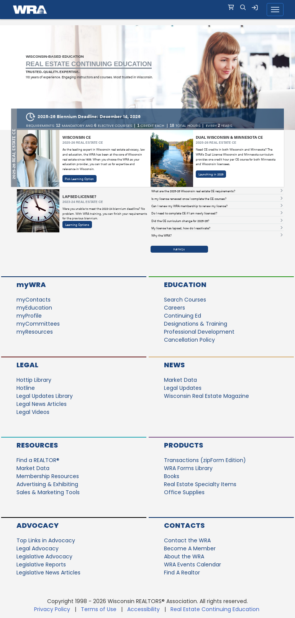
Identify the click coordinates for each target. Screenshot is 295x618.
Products (183, 445)
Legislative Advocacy (44, 556)
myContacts (33, 299)
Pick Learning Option (79, 179)
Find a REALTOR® (37, 460)
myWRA (31, 284)
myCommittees (38, 324)
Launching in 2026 (210, 174)
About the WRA (184, 556)
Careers (174, 307)
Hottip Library (33, 380)
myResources (34, 332)
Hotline (25, 388)
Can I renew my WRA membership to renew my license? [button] (189, 206)
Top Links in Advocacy (45, 540)
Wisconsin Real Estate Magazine (206, 396)
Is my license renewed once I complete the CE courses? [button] (188, 198)
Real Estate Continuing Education (215, 609)
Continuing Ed (182, 316)
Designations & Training (195, 324)
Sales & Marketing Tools (48, 492)
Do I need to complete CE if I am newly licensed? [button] (184, 213)
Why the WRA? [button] (161, 235)
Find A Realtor (182, 572)
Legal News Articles (41, 404)
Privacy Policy (52, 609)
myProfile (29, 316)
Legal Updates (183, 388)
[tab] (217, 191)
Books (171, 476)
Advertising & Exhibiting (47, 484)
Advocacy (37, 525)
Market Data (180, 380)
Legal (27, 365)
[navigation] (147, 9)
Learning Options (77, 224)
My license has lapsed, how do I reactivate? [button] (180, 228)
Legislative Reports (41, 564)
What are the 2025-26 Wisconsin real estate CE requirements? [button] (193, 191)
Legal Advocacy (37, 548)
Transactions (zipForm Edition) (205, 460)
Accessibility (143, 609)
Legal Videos (32, 412)
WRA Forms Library (188, 468)
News (174, 365)
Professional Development (199, 332)
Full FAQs (179, 249)
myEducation (34, 307)
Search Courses (185, 299)
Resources (37, 445)
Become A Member (190, 548)
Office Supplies (184, 492)
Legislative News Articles (48, 572)
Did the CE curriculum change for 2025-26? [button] (180, 220)
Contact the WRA (187, 540)
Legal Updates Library (44, 396)
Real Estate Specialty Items (200, 484)
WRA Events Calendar (192, 564)
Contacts (184, 525)
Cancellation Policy (189, 340)
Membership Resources (47, 476)
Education (185, 284)
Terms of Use (98, 609)
